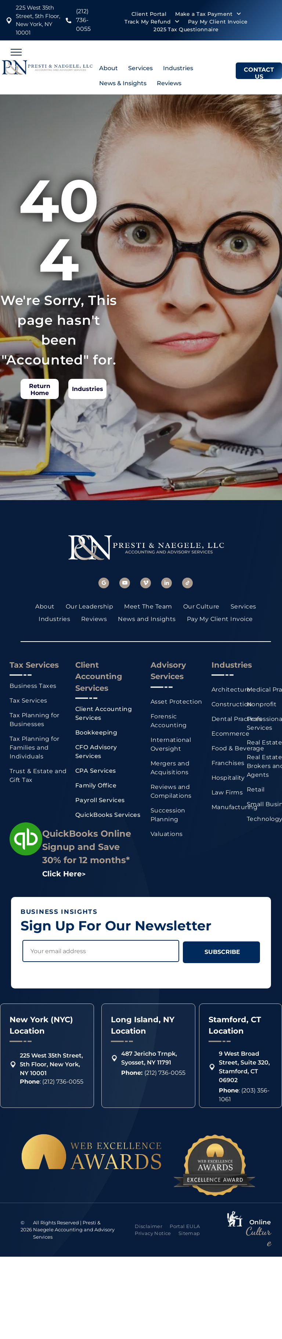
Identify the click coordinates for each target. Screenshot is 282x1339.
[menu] (16, 52)
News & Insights (123, 83)
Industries (178, 68)
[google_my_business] (103, 584)
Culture (258, 1227)
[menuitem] (149, 14)
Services (140, 68)
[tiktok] (187, 584)
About (108, 68)
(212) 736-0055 (83, 20)
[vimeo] (145, 584)
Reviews (169, 83)
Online (260, 1213)
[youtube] (124, 584)
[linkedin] (166, 584)
